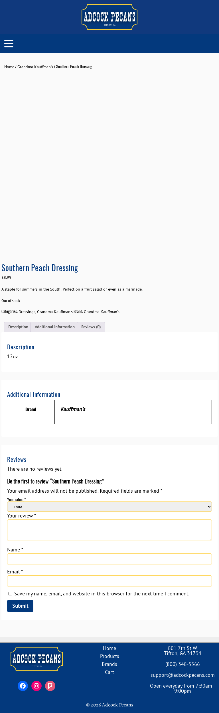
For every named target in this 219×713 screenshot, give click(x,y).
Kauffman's (72, 409)
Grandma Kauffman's (35, 66)
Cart (109, 672)
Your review (21, 515)
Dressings (27, 311)
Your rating (16, 499)
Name (15, 549)
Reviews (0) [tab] (91, 326)
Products (109, 656)
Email (15, 571)
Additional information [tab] (55, 326)
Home (9, 66)
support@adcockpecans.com (183, 675)
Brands (109, 664)
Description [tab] (18, 326)
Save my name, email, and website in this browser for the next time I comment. (101, 593)
